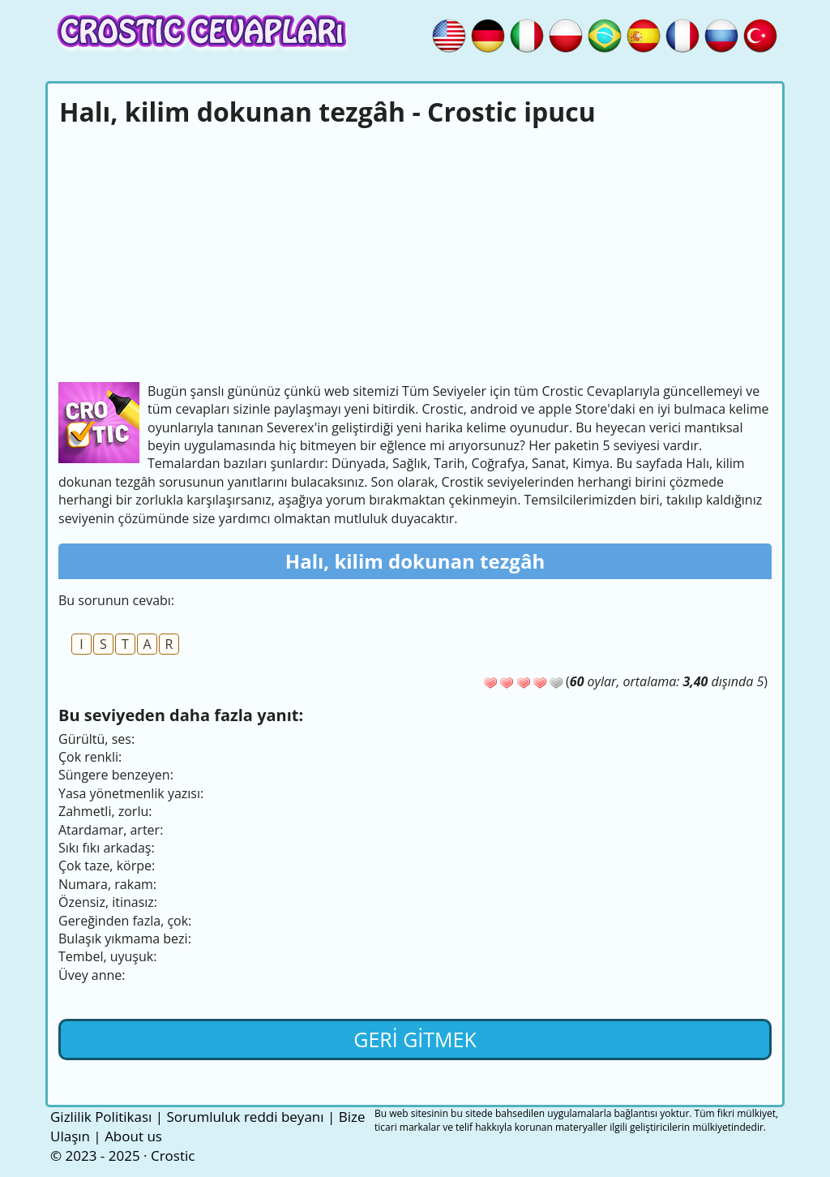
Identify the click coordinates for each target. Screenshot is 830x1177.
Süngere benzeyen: (115, 775)
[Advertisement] (415, 252)
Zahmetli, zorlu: (105, 811)
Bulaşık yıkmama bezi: (124, 938)
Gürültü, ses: (96, 739)
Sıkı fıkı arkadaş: (106, 848)
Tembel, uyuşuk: (107, 956)
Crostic (173, 1155)
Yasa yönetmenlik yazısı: (130, 793)
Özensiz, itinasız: (107, 902)
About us (133, 1136)
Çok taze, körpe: (106, 865)
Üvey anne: (92, 975)
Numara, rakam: (107, 884)
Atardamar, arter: (110, 830)
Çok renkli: (90, 757)
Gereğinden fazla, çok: (124, 921)
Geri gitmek (415, 1039)
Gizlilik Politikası (101, 1116)
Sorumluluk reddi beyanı (244, 1116)
